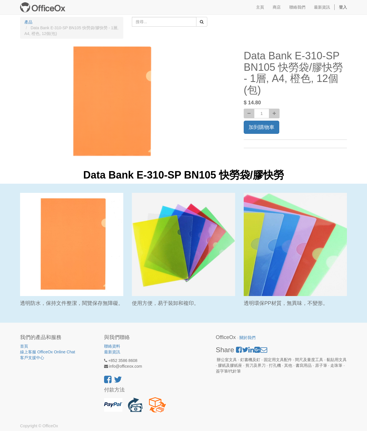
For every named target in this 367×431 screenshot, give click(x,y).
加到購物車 (261, 127)
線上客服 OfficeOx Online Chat (47, 352)
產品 (28, 22)
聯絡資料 (112, 346)
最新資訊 (112, 352)
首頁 (24, 346)
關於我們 (247, 338)
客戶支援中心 (32, 357)
